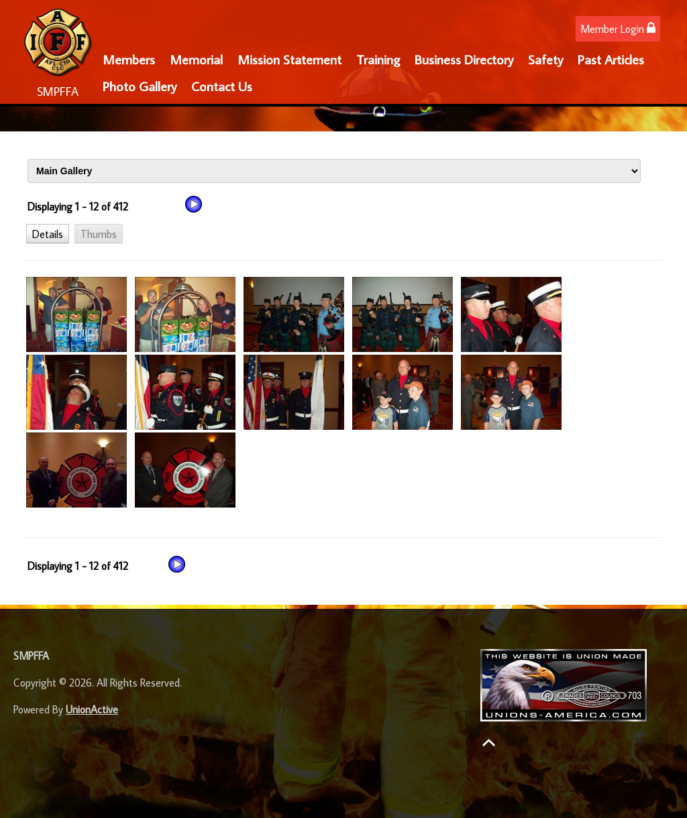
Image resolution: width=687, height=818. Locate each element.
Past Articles (611, 59)
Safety (545, 59)
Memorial (196, 59)
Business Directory (464, 59)
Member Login (617, 28)
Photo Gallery (139, 86)
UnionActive (92, 709)
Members (129, 59)
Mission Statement (289, 59)
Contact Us (221, 86)
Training (378, 59)
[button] (47, 233)
